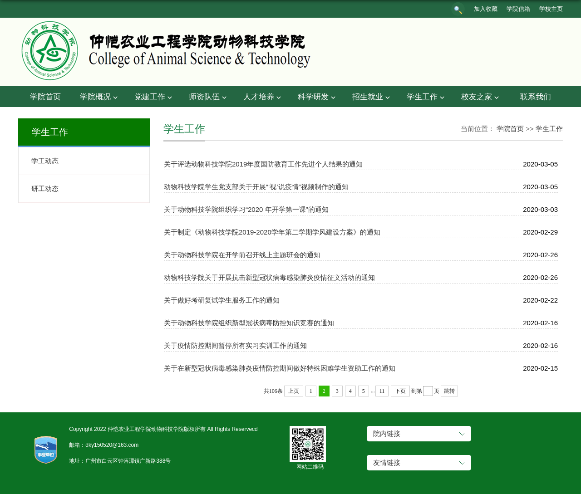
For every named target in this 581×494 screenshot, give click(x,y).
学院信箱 (518, 8)
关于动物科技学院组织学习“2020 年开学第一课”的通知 (246, 209)
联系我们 (535, 97)
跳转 (449, 391)
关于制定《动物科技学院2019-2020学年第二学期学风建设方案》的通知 (272, 232)
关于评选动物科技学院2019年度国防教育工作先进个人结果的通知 (263, 164)
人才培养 (263, 97)
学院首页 (45, 97)
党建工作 (154, 97)
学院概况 (100, 97)
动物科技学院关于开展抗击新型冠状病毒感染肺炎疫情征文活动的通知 (269, 277)
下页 (400, 391)
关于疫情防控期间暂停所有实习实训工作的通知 (235, 345)
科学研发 (318, 97)
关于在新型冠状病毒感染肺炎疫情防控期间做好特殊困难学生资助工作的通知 (279, 368)
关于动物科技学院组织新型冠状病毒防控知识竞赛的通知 (249, 323)
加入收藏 (485, 8)
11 (382, 391)
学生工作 (427, 97)
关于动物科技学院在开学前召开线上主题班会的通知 (242, 255)
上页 (293, 391)
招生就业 (372, 97)
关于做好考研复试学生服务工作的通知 (222, 300)
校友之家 (481, 97)
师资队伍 (209, 97)
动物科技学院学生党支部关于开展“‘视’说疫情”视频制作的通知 (256, 187)
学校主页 (551, 8)
